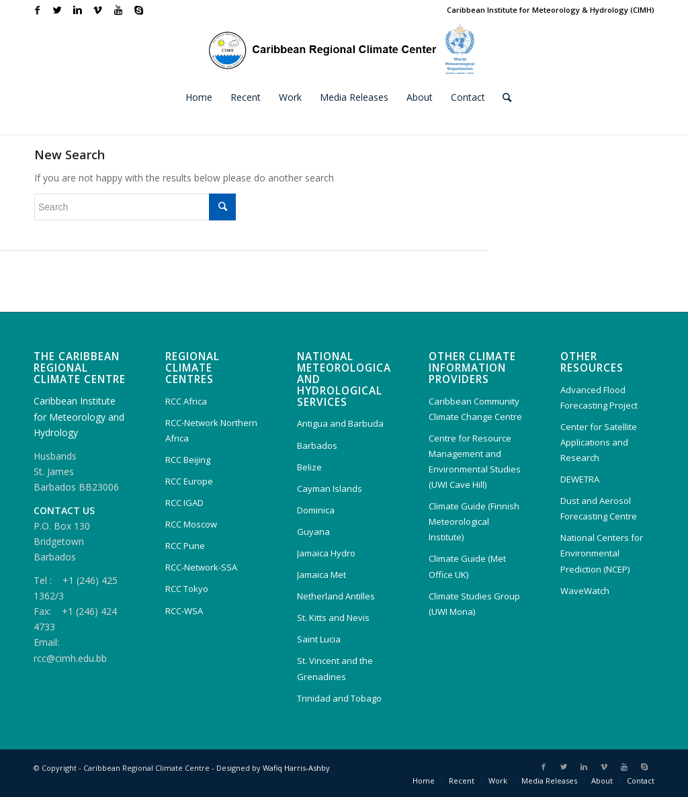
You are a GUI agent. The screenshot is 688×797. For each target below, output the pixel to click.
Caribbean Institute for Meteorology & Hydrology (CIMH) (550, 10)
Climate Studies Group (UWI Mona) (474, 604)
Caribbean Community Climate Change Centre (475, 409)
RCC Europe (189, 481)
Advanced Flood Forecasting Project (599, 397)
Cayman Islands (329, 489)
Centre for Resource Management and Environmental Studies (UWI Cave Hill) (475, 461)
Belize (309, 467)
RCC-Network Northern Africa (211, 430)
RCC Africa (186, 401)
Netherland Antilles (336, 596)
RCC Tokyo (186, 589)
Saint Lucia (319, 639)
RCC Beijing (187, 460)
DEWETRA (579, 479)
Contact (640, 780)
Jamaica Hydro (326, 553)
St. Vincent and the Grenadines (335, 668)
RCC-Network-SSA (201, 567)
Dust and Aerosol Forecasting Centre (598, 508)
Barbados (317, 445)
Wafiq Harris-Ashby (296, 768)
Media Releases (549, 780)
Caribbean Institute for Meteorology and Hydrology (79, 416)
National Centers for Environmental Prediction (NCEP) (601, 553)
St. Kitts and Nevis (333, 618)
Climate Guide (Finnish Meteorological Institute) (474, 521)
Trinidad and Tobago (339, 698)
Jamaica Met (321, 575)
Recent (461, 780)
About (602, 780)
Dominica (316, 510)
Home (424, 780)
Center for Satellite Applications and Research (598, 442)
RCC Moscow (191, 524)
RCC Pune (185, 546)
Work (497, 780)
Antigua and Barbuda (340, 423)
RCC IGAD (184, 503)
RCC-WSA (184, 611)
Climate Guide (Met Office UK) (467, 566)
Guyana (313, 532)
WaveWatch (584, 591)
